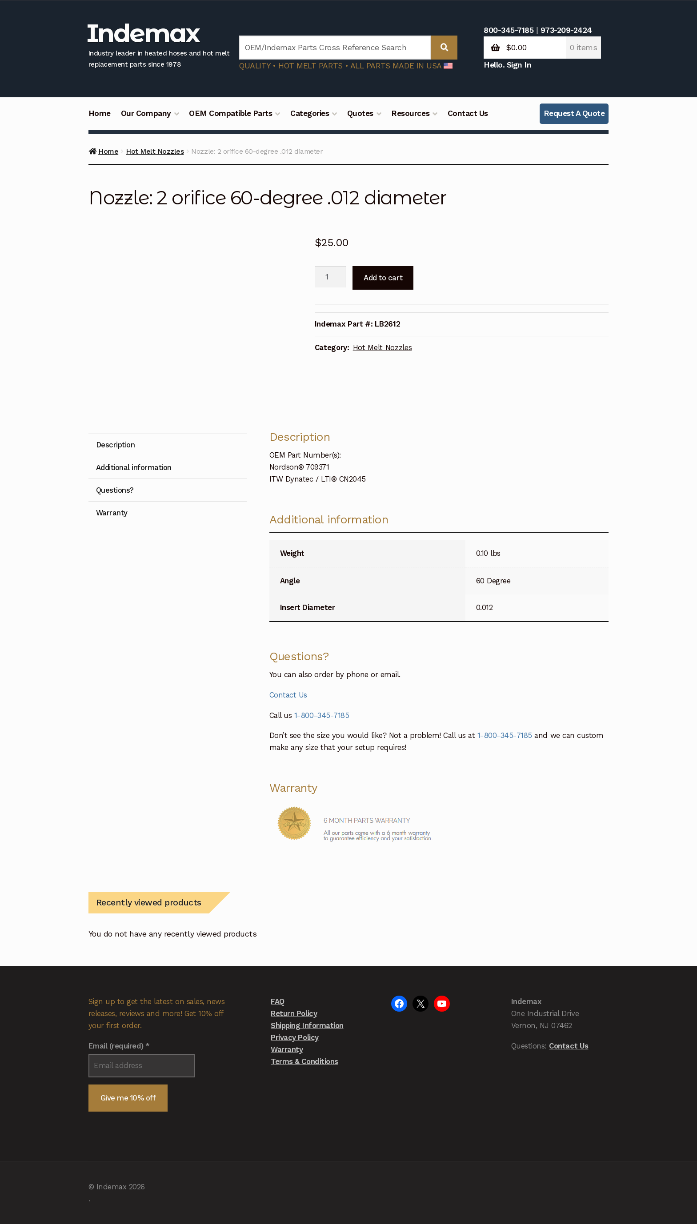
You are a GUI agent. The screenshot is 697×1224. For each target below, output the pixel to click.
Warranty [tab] (112, 512)
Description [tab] (115, 444)
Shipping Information (307, 1025)
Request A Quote (574, 113)
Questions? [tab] (115, 490)
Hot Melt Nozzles (155, 151)
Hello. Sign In (507, 64)
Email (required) (119, 1045)
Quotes (360, 113)
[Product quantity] (330, 276)
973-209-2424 (566, 30)
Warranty (287, 1049)
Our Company (146, 113)
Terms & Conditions (304, 1061)
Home (99, 113)
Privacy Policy (294, 1037)
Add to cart (383, 277)
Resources (410, 113)
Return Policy (294, 1013)
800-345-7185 (508, 30)
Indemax (143, 33)
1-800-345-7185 (321, 715)
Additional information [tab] (134, 467)
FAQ (277, 1001)
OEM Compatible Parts (230, 113)
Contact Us (468, 113)
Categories (309, 113)
